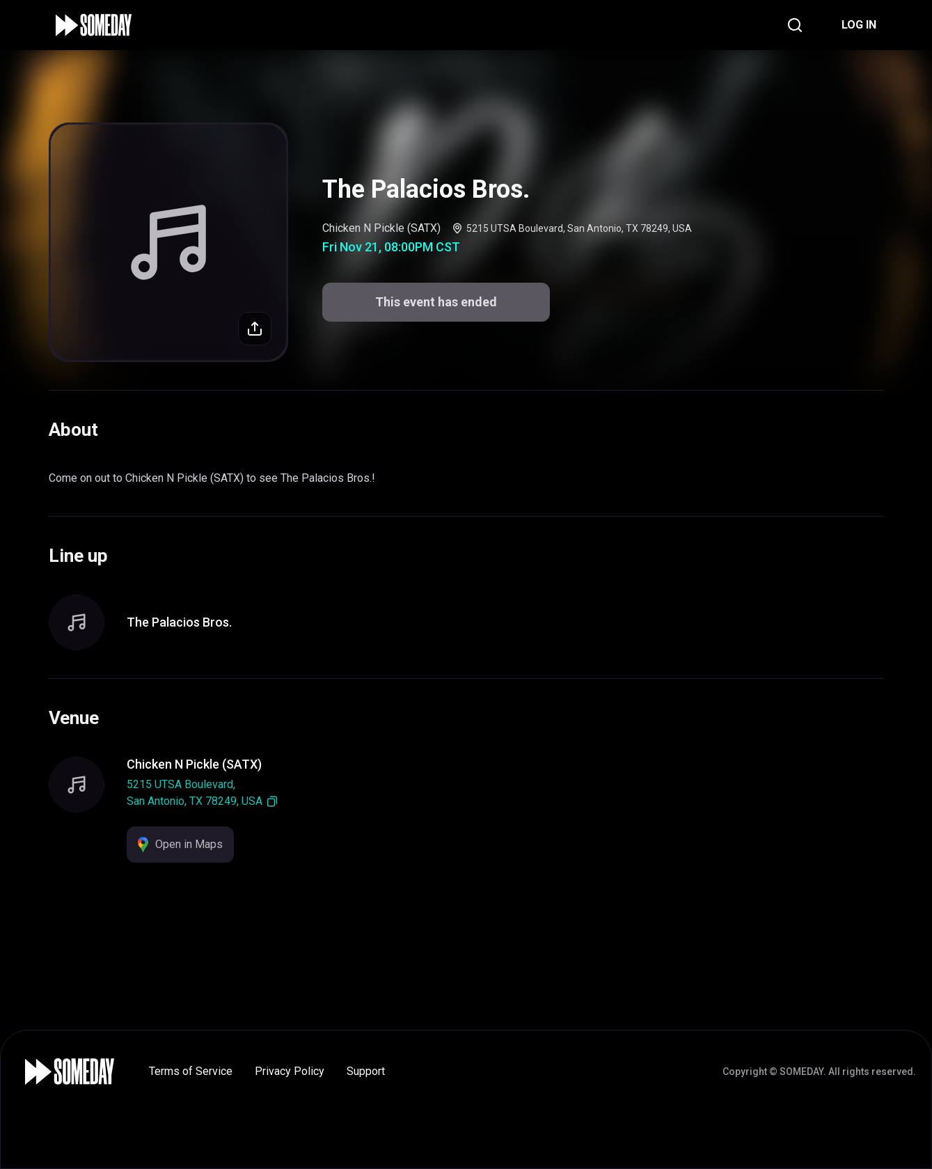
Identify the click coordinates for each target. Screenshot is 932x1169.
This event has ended (436, 302)
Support (366, 1071)
